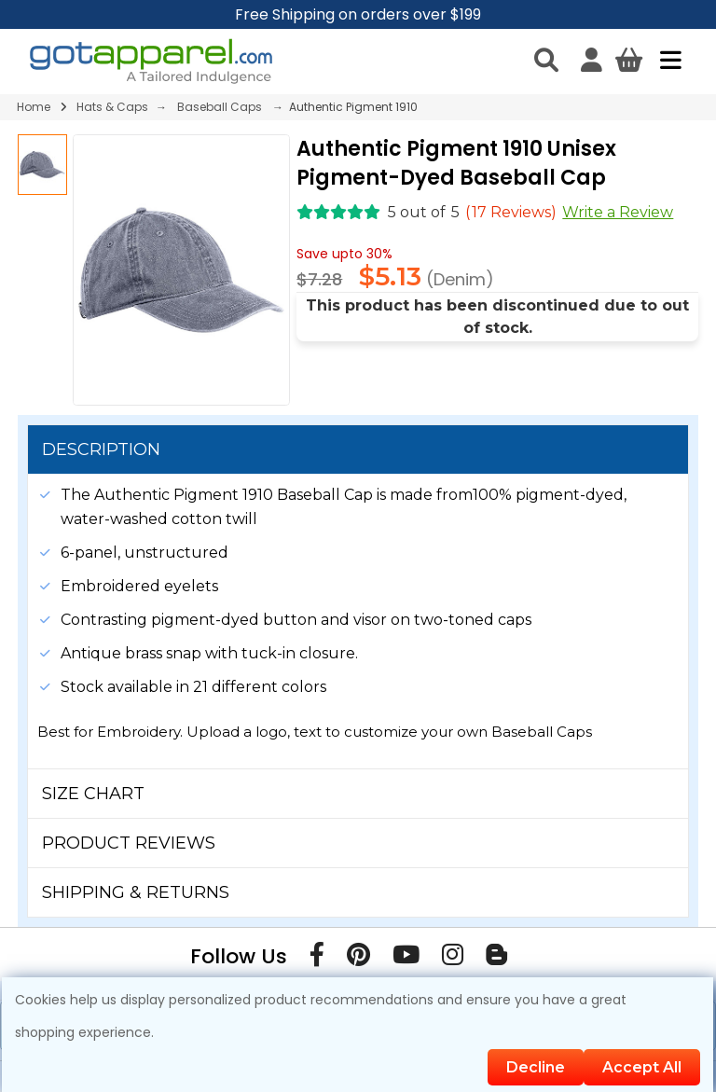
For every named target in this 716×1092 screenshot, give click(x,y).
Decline (535, 1067)
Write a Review (617, 212)
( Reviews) (511, 212)
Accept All (642, 1067)
